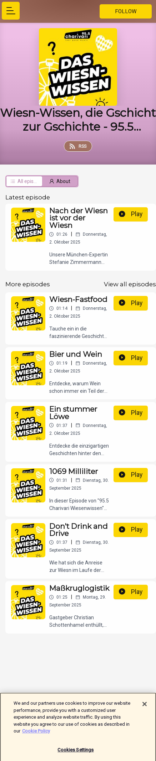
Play (130, 214)
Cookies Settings (75, 753)
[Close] (144, 707)
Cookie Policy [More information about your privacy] (36, 734)
